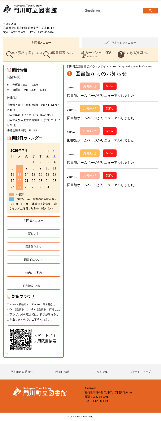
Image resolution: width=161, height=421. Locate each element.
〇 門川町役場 (60, 371)
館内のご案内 (33, 272)
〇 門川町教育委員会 (20, 371)
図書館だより (33, 246)
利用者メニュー (41, 42)
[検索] (111, 11)
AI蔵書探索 (60, 53)
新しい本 (33, 233)
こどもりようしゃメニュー (119, 42)
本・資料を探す (26, 53)
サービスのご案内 (99, 54)
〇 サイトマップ (141, 371)
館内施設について (33, 285)
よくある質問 (135, 53)
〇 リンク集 (100, 371)
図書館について (33, 259)
